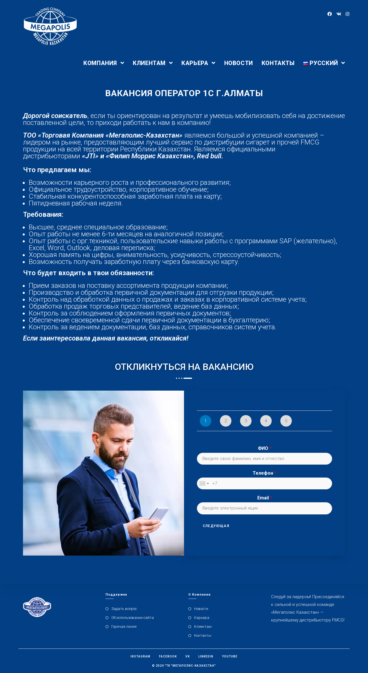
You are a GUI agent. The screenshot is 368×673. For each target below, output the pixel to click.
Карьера (201, 617)
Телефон (264, 473)
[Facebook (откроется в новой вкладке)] (329, 14)
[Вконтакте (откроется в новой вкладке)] (338, 14)
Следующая (216, 526)
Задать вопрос (124, 609)
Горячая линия (124, 626)
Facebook (168, 656)
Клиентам (203, 626)
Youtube (229, 656)
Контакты (202, 635)
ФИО (264, 448)
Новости (201, 609)
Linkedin (205, 656)
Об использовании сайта (132, 617)
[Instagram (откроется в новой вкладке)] (347, 14)
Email (264, 498)
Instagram (140, 656)
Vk (187, 656)
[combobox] (203, 483)
